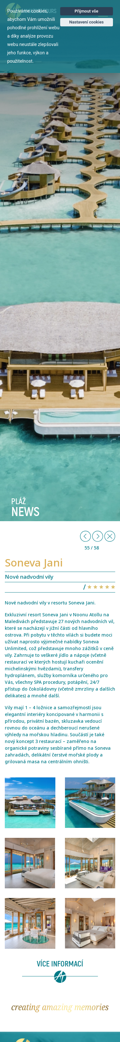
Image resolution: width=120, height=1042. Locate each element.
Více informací (60, 964)
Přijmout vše (86, 11)
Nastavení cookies (86, 22)
